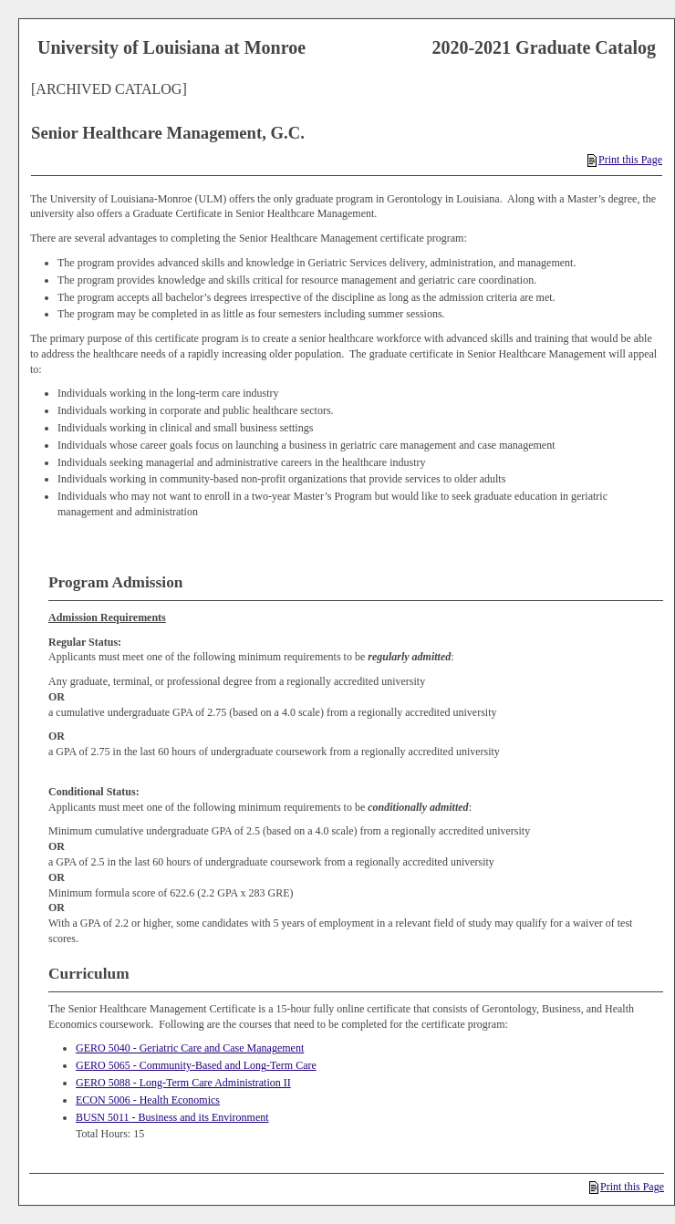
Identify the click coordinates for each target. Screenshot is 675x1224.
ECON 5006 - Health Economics (148, 1100)
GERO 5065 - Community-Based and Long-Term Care (196, 1065)
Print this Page (624, 159)
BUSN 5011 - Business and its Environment (172, 1117)
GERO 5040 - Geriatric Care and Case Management (190, 1048)
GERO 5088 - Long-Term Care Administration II (183, 1082)
